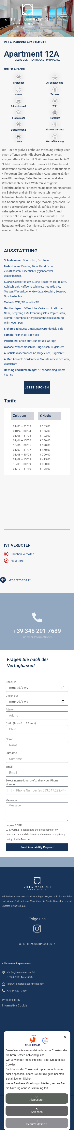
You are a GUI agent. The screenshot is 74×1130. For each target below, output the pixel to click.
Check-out (12, 695)
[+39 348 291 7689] (37, 617)
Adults (10, 709)
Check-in (11, 682)
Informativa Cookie (14, 1005)
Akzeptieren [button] (37, 1098)
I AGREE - (35, 834)
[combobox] (10, 790)
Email (9, 766)
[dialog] (37, 1080)
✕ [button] (64, 1037)
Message (11, 800)
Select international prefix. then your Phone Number (32, 782)
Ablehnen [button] (37, 1110)
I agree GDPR (14, 825)
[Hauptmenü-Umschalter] (63, 14)
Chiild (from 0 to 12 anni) (21, 723)
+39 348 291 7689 (37, 630)
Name (9, 739)
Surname (11, 753)
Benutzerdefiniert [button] (36, 1123)
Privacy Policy (11, 1000)
